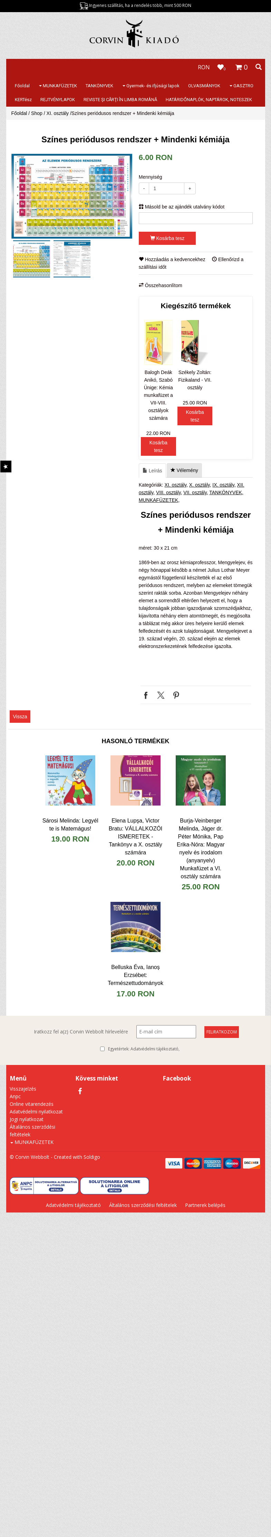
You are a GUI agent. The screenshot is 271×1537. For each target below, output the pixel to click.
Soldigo (92, 1157)
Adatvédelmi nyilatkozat (36, 1111)
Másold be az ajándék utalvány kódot (181, 207)
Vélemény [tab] (184, 470)
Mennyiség (150, 177)
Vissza (20, 716)
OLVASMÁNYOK (204, 85)
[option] (71, 196)
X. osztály (199, 485)
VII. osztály (194, 492)
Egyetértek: (144, 1049)
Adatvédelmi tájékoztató (154, 1049)
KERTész (23, 99)
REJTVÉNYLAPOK (57, 99)
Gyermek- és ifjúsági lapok (151, 85)
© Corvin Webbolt (29, 1157)
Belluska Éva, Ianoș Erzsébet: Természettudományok (135, 975)
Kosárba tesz (167, 238)
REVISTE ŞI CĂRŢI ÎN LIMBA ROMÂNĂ (120, 99)
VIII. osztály (168, 492)
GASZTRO (241, 85)
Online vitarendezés (32, 1104)
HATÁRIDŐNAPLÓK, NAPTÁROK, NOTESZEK (209, 99)
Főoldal (22, 85)
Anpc (15, 1096)
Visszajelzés (23, 1088)
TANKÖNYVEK (99, 85)
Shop (36, 113)
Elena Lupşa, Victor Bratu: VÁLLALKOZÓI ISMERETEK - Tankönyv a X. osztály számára (136, 836)
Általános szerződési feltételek (143, 1205)
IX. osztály (223, 485)
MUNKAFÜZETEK (58, 85)
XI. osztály (57, 113)
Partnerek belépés (205, 1205)
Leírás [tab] (152, 470)
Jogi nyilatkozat (26, 1119)
